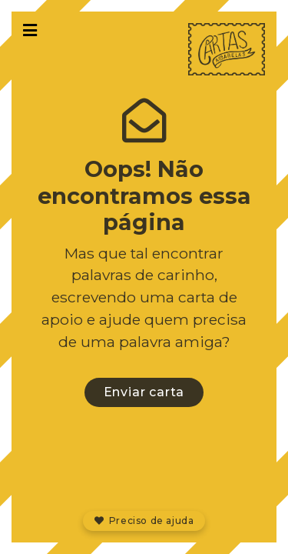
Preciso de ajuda (144, 520)
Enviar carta (144, 392)
